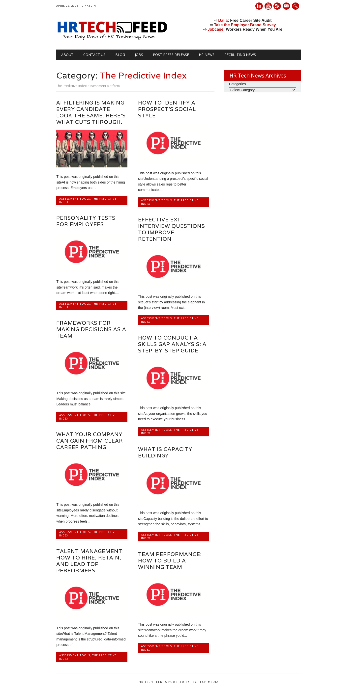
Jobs (139, 54)
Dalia (223, 20)
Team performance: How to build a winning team (170, 560)
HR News (206, 54)
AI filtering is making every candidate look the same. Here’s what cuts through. (91, 112)
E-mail (287, 6)
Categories (237, 84)
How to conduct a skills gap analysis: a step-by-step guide (172, 344)
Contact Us (94, 54)
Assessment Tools (74, 198)
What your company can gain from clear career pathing (89, 441)
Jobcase (215, 29)
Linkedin (259, 6)
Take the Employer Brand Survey (245, 25)
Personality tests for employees (86, 221)
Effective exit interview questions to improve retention (171, 229)
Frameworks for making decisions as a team (91, 329)
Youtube (268, 6)
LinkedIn (89, 5)
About (67, 54)
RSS (277, 6)
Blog (120, 54)
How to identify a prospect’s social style (167, 109)
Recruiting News (240, 54)
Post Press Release (171, 54)
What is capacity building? (165, 452)
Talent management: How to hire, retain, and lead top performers (90, 561)
